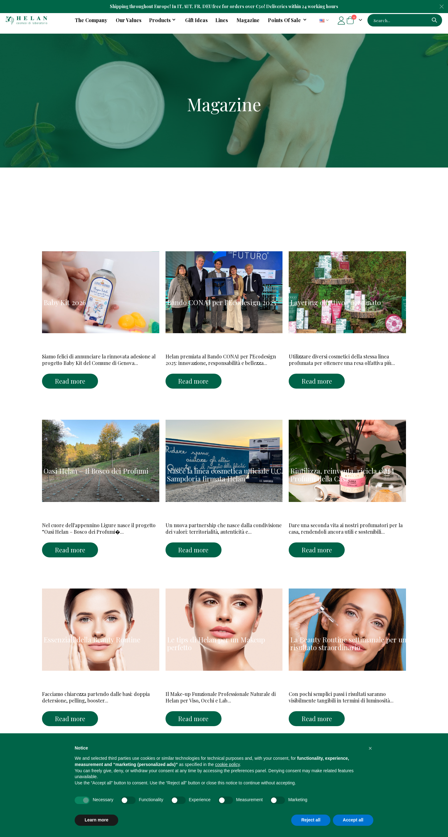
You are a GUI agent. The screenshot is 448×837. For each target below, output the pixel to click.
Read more (70, 381)
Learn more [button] (96, 819)
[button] (370, 748)
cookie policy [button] (227, 764)
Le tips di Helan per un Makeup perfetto (216, 643)
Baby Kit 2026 (65, 302)
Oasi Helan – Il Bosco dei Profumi (96, 470)
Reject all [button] (310, 819)
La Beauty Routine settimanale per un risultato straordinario (348, 643)
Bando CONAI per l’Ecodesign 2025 (221, 302)
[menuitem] (288, 20)
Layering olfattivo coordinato (335, 302)
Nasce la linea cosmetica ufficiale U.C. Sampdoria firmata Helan (225, 474)
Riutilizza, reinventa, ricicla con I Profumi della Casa (342, 474)
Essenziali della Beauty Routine (92, 639)
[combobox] (404, 20)
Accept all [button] (353, 819)
